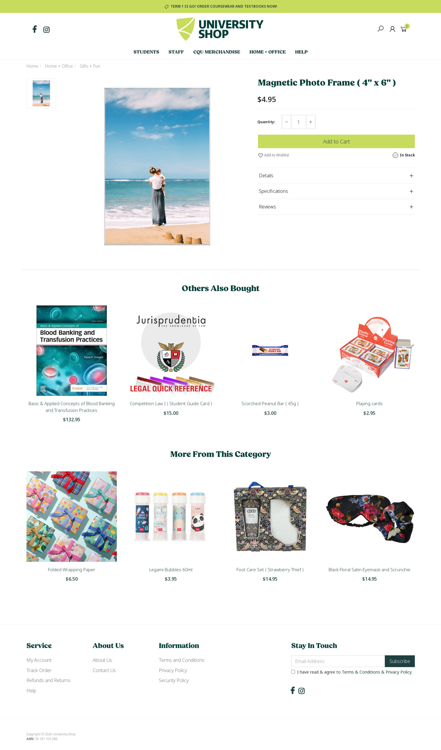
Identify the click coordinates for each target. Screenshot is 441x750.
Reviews (267, 206)
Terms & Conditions (361, 672)
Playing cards (369, 403)
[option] (157, 166)
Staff (176, 52)
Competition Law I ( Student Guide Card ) (171, 403)
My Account (38, 660)
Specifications (273, 191)
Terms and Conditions (181, 660)
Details (266, 175)
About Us (102, 660)
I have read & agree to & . (351, 672)
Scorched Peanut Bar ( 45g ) (270, 403)
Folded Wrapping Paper (71, 569)
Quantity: (266, 122)
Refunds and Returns (48, 680)
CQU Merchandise (216, 52)
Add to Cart (336, 141)
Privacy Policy (173, 670)
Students (146, 52)
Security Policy (174, 680)
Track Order (38, 670)
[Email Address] (338, 661)
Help (301, 52)
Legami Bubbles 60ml (170, 569)
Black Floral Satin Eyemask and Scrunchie (369, 569)
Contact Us (104, 670)
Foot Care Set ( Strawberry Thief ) (270, 569)
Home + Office (267, 52)
